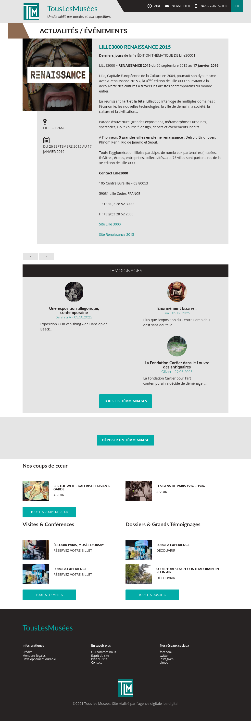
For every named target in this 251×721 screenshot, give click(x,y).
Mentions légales (34, 656)
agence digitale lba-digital (158, 703)
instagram (167, 659)
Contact (96, 662)
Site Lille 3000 (110, 224)
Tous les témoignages (125, 401)
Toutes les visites (49, 595)
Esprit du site (100, 656)
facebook (166, 652)
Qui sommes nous (103, 652)
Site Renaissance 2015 (116, 234)
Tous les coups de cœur (49, 512)
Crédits (27, 652)
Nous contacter (213, 6)
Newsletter (180, 6)
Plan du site (99, 659)
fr (237, 6)
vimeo (164, 662)
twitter (164, 656)
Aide (157, 6)
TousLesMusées (72, 8)
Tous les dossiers (152, 595)
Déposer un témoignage (125, 440)
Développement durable (39, 659)
